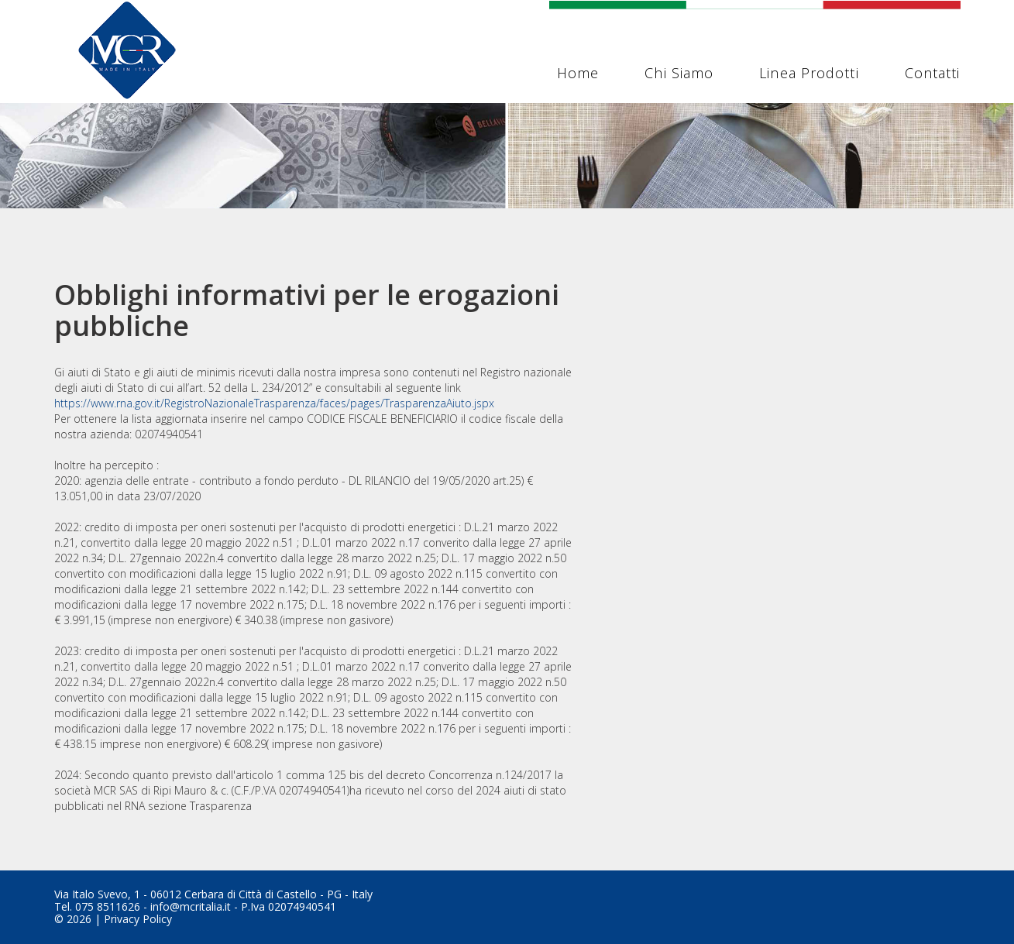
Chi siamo (678, 73)
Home (578, 73)
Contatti (933, 73)
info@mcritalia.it (190, 906)
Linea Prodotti (808, 73)
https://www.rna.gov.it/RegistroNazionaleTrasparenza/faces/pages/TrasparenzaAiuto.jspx (274, 403)
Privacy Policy (138, 918)
